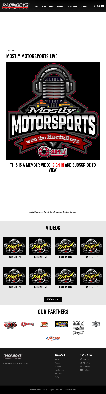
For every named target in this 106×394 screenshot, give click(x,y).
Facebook (85, 359)
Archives (60, 6)
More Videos (52, 299)
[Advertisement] (53, 34)
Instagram (85, 366)
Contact (84, 6)
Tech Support (59, 373)
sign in (58, 165)
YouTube (85, 370)
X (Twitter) (85, 363)
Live (37, 6)
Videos (51, 6)
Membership (72, 6)
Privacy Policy (70, 390)
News (44, 6)
